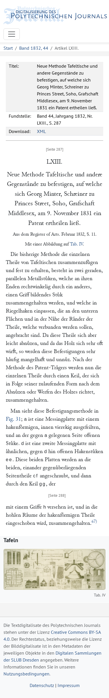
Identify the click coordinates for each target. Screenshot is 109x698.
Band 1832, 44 (33, 48)
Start (8, 48)
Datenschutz (42, 685)
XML (41, 131)
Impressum (69, 685)
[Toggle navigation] (11, 34)
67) (94, 521)
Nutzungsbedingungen (26, 674)
